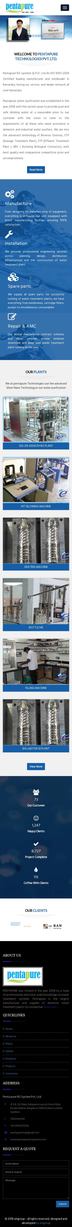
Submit (63, 1204)
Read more (36, 170)
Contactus (10, 1073)
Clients (8, 1051)
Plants (7, 1044)
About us (9, 1036)
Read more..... (52, 1007)
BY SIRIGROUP (43, 1223)
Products (9, 1058)
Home (8, 1029)
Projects (9, 1066)
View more (36, 766)
